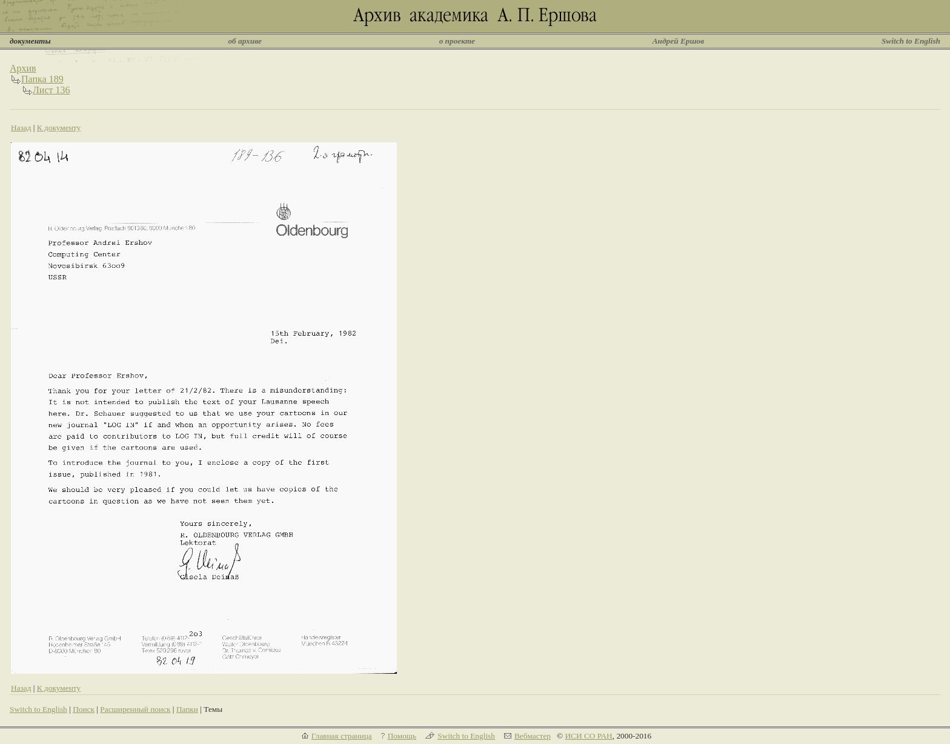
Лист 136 (51, 90)
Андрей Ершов (679, 40)
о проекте (457, 40)
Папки (187, 709)
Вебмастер (532, 735)
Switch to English (911, 40)
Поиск (84, 709)
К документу (59, 127)
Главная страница (341, 735)
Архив (23, 68)
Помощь (402, 735)
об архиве (245, 40)
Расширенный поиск (135, 709)
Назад (21, 127)
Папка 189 (42, 79)
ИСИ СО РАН (588, 735)
